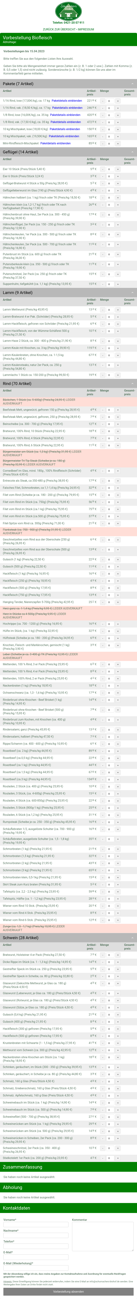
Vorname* (9, 1220)
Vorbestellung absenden (68, 1291)
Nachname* (10, 1230)
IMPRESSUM (86, 29)
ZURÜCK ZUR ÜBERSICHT (59, 29)
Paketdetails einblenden (67, 100)
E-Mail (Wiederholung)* (18, 1263)
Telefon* (8, 1241)
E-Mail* (8, 1252)
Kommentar (79, 1220)
